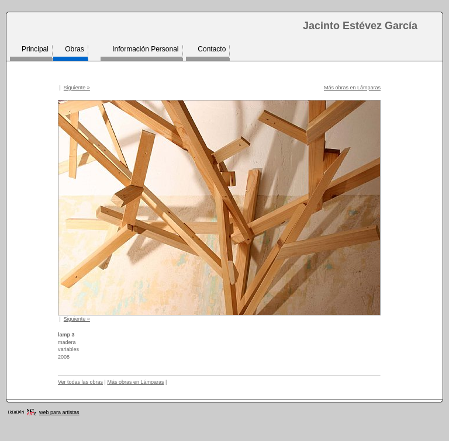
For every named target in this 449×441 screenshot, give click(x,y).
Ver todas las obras (80, 382)
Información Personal (145, 49)
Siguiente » (77, 88)
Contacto (212, 49)
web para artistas (59, 412)
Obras (74, 49)
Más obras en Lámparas (352, 88)
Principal (35, 49)
